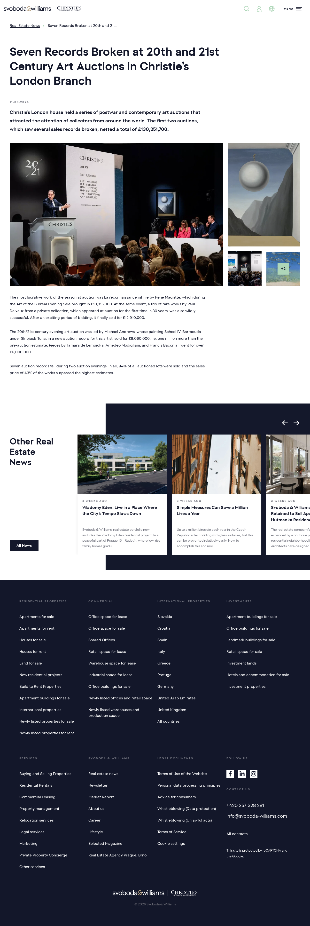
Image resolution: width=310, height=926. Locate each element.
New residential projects (40, 675)
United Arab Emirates (176, 698)
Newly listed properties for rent (46, 733)
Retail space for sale (244, 651)
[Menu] (293, 9)
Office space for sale (106, 628)
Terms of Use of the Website (182, 774)
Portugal (164, 675)
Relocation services (36, 820)
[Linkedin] (242, 774)
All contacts (237, 834)
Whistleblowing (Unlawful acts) (184, 820)
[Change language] (271, 8)
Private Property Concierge (43, 855)
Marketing (28, 843)
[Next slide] (296, 423)
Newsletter (98, 785)
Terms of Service (171, 832)
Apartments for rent (36, 628)
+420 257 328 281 (245, 805)
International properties (40, 710)
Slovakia (164, 617)
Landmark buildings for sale (250, 640)
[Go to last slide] (285, 423)
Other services (32, 867)
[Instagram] (253, 774)
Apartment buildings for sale (44, 698)
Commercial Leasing (37, 797)
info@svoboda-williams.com (256, 816)
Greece (163, 663)
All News (24, 545)
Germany (165, 686)
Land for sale (30, 663)
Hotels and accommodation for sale (257, 675)
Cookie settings (171, 843)
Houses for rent (32, 651)
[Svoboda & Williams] (42, 9)
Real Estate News (25, 26)
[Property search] (246, 8)
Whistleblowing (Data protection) (186, 809)
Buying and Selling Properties (45, 774)
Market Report (101, 797)
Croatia (163, 628)
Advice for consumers (176, 797)
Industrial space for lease (110, 675)
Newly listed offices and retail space (120, 698)
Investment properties (245, 686)
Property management (39, 809)
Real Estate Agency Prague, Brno (117, 855)
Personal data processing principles (188, 785)
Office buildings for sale (109, 686)
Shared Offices (101, 640)
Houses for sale (32, 640)
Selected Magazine (105, 843)
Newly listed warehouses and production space (113, 713)
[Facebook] (230, 774)
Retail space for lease (107, 651)
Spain (162, 640)
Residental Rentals (35, 785)
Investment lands (241, 663)
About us (96, 809)
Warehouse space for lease (112, 663)
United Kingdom (171, 710)
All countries (168, 721)
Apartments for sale (36, 617)
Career (94, 820)
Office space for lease (107, 617)
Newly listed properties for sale (46, 721)
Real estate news (103, 774)
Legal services (31, 832)
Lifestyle (95, 832)
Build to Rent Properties (40, 686)
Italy (161, 651)
